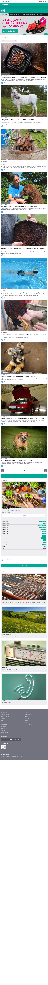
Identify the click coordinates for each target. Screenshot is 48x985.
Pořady (18, 14)
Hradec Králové (42, 527)
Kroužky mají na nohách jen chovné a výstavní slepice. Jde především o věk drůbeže (23, 334)
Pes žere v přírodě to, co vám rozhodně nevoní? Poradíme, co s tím (19, 206)
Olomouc (44, 533)
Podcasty (3, 730)
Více (41, 14)
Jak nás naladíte (28, 714)
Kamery (45, 7)
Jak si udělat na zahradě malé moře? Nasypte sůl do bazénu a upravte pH (20, 292)
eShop (2, 720)
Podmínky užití (15, 756)
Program (34, 7)
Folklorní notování (6, 600)
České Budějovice (42, 525)
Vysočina (44, 544)
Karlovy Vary (43, 529)
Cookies (2, 756)
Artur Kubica (4, 554)
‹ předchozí (2, 470)
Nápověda (26, 716)
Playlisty (32, 14)
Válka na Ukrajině (5, 714)
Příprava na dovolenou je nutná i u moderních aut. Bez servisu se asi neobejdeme (22, 418)
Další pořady (5, 572)
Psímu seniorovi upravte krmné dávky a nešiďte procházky (16, 460)
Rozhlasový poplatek (29, 724)
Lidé (37, 14)
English (21, 756)
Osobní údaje (8, 756)
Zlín (45, 546)
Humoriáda (4, 667)
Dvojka (44, 548)
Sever (45, 542)
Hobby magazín (6, 508)
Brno (45, 523)
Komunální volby (5, 716)
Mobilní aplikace (5, 732)
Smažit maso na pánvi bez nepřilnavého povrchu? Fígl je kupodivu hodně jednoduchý (23, 77)
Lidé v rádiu (27, 718)
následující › (45, 470)
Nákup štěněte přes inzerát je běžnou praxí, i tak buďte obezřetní (18, 376)
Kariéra (26, 720)
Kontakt (26, 722)
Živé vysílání (4, 726)
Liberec (44, 531)
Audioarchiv (40, 7)
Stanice (3, 718)
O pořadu (4, 480)
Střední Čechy (43, 521)
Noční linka (4, 700)
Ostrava (44, 535)
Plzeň (45, 540)
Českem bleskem (6, 634)
